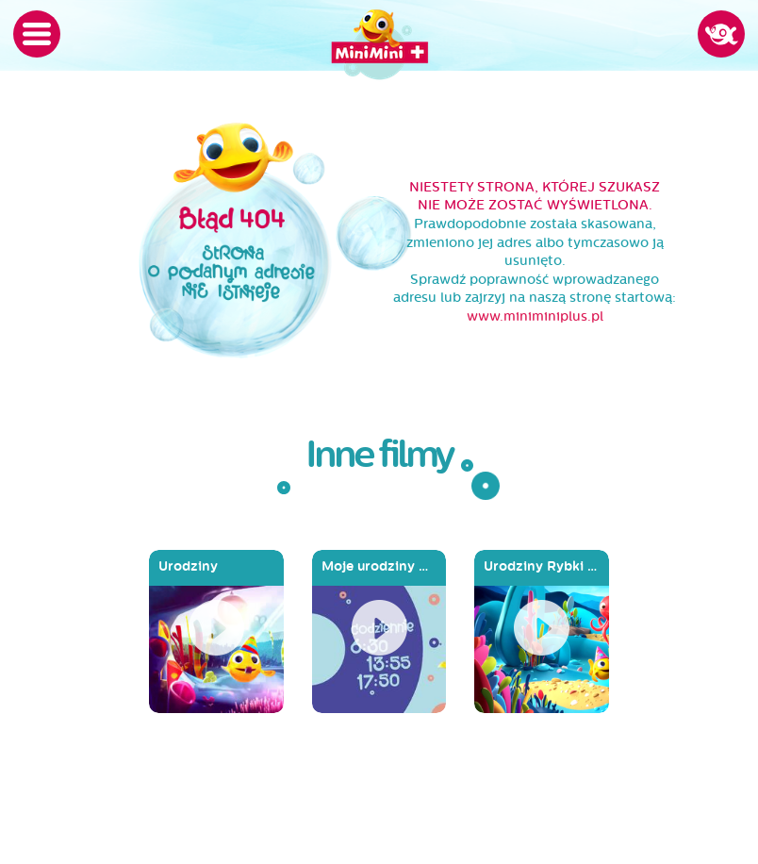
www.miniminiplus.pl (535, 316)
